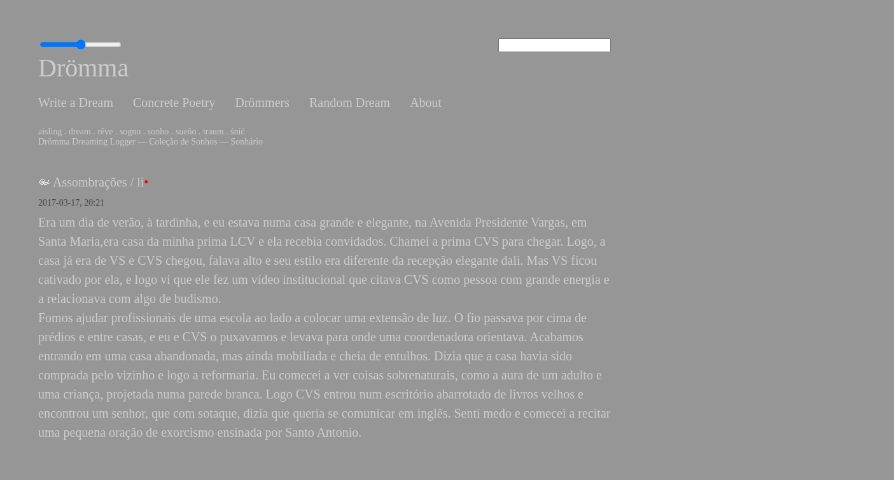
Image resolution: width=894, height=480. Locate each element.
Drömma (83, 67)
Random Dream (349, 102)
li (140, 182)
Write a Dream (75, 102)
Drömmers (262, 102)
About (426, 102)
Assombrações (90, 182)
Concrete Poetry (174, 102)
